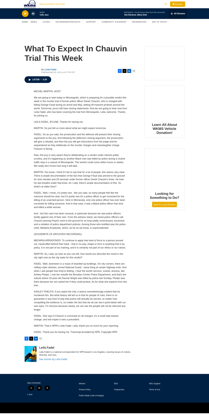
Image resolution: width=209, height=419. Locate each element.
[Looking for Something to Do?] (164, 174)
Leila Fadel (50, 75)
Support (91, 28)
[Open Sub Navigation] (39, 28)
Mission (82, 389)
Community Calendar (114, 28)
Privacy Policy (85, 395)
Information (139, 28)
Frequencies (119, 395)
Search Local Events (164, 210)
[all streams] (178, 19)
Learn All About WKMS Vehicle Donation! (164, 134)
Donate (180, 7)
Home (25, 28)
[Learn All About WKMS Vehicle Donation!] (164, 108)
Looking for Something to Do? (164, 201)
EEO (116, 389)
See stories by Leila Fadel (53, 364)
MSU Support (154, 389)
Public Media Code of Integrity (91, 401)
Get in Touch (159, 28)
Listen (46, 28)
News (34, 28)
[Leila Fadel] (31, 360)
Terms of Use (154, 395)
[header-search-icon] (167, 7)
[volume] (33, 19)
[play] (25, 19)
